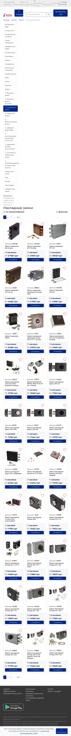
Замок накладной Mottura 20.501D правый (56, 473)
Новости (6, 689)
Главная (6, 20)
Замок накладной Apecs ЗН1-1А (56, 383)
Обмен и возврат (54, 691)
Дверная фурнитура (9, 129)
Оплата (50, 689)
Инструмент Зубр (9, 26)
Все (18, 217)
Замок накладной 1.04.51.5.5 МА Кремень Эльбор (12, 383)
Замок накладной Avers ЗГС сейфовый (13, 472)
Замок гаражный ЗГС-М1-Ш (11, 291)
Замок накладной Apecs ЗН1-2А (34, 428)
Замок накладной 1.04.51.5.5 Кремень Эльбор (56, 338)
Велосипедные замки (11, 122)
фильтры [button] (62, 212)
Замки (21, 20)
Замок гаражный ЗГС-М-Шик (33, 247)
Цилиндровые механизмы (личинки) (10, 137)
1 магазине (33, 252)
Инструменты (10, 52)
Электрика (9, 56)
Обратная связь (9, 691)
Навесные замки (10, 115)
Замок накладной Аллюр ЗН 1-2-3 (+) (12, 564)
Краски (8, 60)
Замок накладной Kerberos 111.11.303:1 (35, 472)
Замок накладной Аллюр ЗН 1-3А (34, 610)
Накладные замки (10, 109)
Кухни (7, 81)
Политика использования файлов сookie (35, 698)
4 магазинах (56, 615)
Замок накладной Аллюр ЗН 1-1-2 (56, 518)
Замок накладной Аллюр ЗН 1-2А (56, 564)
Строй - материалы (9, 42)
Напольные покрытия (9, 69)
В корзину (13, 259)
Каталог (19, 13)
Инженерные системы (10, 36)
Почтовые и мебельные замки (10, 155)
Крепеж (8, 85)
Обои (7, 78)
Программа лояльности (12, 693)
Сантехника (9, 31)
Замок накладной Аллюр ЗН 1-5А (12, 654)
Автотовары (9, 185)
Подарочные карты (10, 190)
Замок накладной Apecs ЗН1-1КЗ (12, 428)
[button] (13, 211)
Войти (54, 3)
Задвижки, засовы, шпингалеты (10, 147)
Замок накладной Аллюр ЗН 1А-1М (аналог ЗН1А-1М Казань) (34, 655)
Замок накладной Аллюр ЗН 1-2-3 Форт (34, 565)
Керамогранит (10, 74)
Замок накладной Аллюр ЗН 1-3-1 (12, 610)
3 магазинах (56, 252)
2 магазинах (11, 252)
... (14, 217)
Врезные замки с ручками (9, 101)
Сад (6, 177)
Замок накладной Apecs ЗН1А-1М (56, 428)
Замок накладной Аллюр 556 (34, 518)
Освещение (9, 64)
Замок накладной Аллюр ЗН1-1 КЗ (56, 654)
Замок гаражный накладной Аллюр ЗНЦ (34, 292)
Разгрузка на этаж (38, 3)
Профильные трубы (10, 48)
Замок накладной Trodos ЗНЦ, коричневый (12, 519)
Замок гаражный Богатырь (11, 247)
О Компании (30, 689)
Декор (7, 181)
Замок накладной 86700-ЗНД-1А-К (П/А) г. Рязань (35, 383)
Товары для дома (9, 173)
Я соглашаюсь (61, 731)
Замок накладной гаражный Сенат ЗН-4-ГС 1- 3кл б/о (34, 338)
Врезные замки (9, 94)
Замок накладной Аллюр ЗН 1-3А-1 (56, 609)
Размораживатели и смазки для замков (11, 164)
